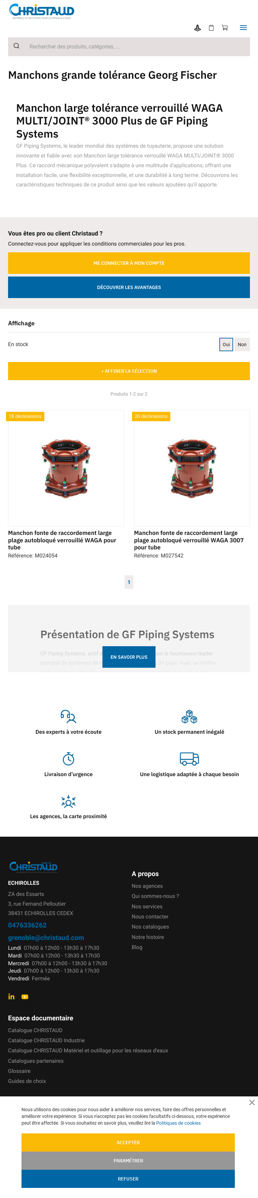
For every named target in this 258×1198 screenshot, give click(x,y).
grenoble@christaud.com (46, 937)
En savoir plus (129, 657)
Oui (226, 344)
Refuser (128, 1179)
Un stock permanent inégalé (189, 732)
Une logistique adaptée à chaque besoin (189, 774)
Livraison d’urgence (68, 774)
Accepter (128, 1142)
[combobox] (129, 46)
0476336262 (27, 925)
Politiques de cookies (178, 1123)
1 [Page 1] (128, 582)
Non (242, 344)
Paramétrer (128, 1161)
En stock (18, 344)
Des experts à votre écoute (69, 732)
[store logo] (47, 11)
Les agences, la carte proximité (68, 816)
